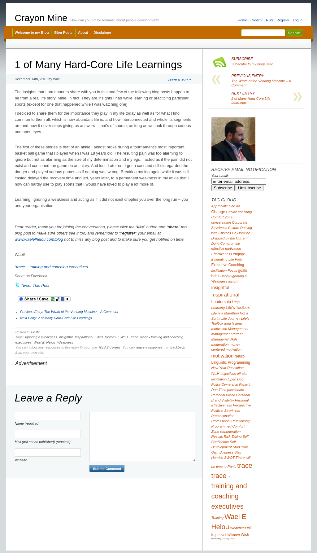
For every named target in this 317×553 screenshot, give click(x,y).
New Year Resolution (227, 368)
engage (239, 254)
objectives (228, 373)
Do (234, 233)
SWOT (123, 337)
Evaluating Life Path (226, 259)
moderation (220, 344)
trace (134, 337)
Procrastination (223, 416)
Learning (218, 307)
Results (217, 436)
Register (282, 20)
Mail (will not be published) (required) (43, 442)
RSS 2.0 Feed (109, 347)
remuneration (230, 431)
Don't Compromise (225, 243)
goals (242, 270)
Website (21, 460)
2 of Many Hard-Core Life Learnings (56, 318)
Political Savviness (225, 410)
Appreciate (219, 206)
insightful (65, 337)
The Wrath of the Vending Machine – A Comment (69, 312)
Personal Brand (223, 395)
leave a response (150, 347)
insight (233, 281)
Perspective (242, 405)
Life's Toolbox (105, 337)
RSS (269, 20)
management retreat (227, 334)
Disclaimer (102, 32)
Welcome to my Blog (32, 32)
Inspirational (84, 337)
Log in (297, 20)
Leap (236, 302)
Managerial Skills (224, 339)
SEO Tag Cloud (228, 539)
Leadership (221, 301)
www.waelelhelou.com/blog (39, 239)
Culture (233, 228)
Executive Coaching (227, 265)
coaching (245, 212)
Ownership (230, 384)
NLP (215, 373)
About (83, 32)
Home (242, 20)
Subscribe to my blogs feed (267, 61)
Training (217, 518)
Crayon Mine (41, 18)
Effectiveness (221, 254)
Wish (245, 535)
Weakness (65, 342)
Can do (234, 206)
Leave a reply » (179, 79)
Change (218, 211)
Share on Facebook (31, 276)
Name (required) (27, 423)
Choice (231, 212)
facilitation (219, 270)
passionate (235, 390)
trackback (177, 347)
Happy (225, 276)
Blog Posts (63, 32)
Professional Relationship (230, 421)
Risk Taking (233, 436)
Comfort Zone (222, 217)
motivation (222, 355)
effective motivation (226, 248)
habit (215, 276)
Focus (232, 270)
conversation (221, 222)
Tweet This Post (35, 285)
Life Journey (230, 318)
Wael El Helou (44, 342)
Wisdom (233, 535)
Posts (35, 332)
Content (256, 20)
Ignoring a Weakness (41, 337)
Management (238, 329)
